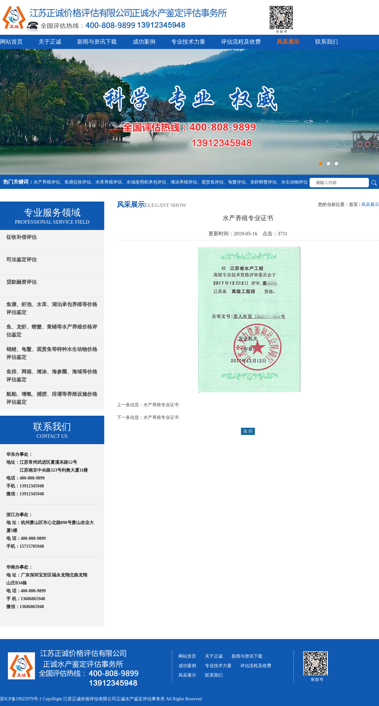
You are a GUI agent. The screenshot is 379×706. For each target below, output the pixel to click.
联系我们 (326, 42)
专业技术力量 (188, 42)
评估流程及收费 (241, 42)
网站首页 (11, 42)
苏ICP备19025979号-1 (20, 699)
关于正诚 (50, 42)
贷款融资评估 (21, 282)
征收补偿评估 (21, 237)
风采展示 (288, 42)
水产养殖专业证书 (161, 404)
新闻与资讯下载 (97, 42)
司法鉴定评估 (21, 259)
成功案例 (144, 42)
